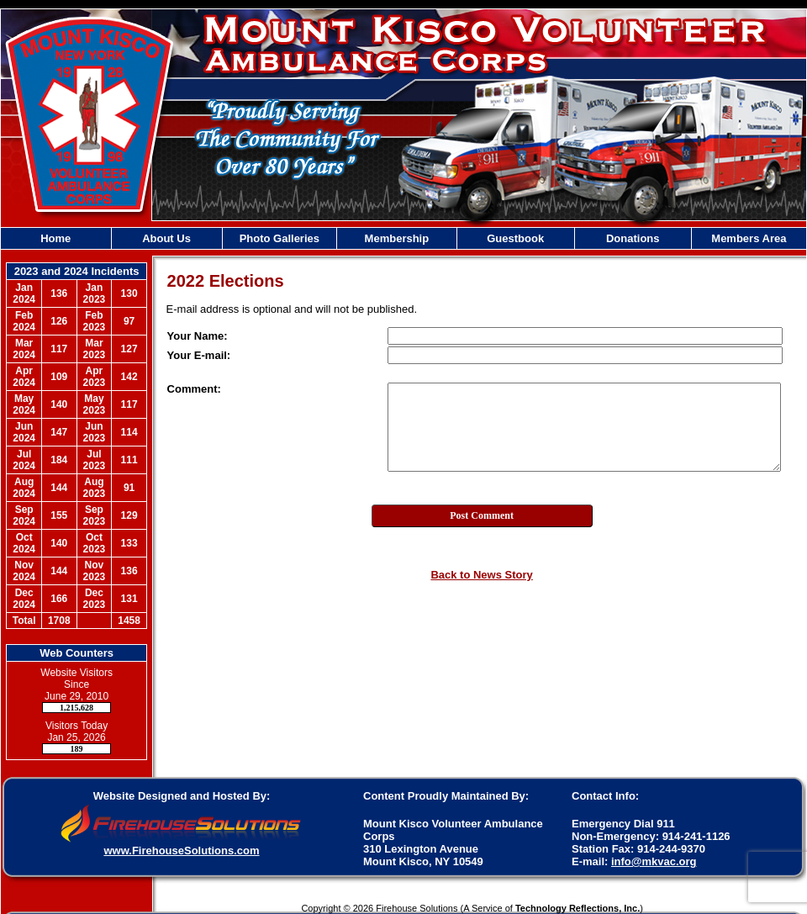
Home (55, 238)
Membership (397, 238)
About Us (166, 238)
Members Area (748, 238)
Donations (633, 238)
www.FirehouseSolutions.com (181, 850)
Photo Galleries (279, 238)
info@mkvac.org (654, 861)
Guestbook (515, 238)
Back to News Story (481, 574)
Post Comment (482, 515)
